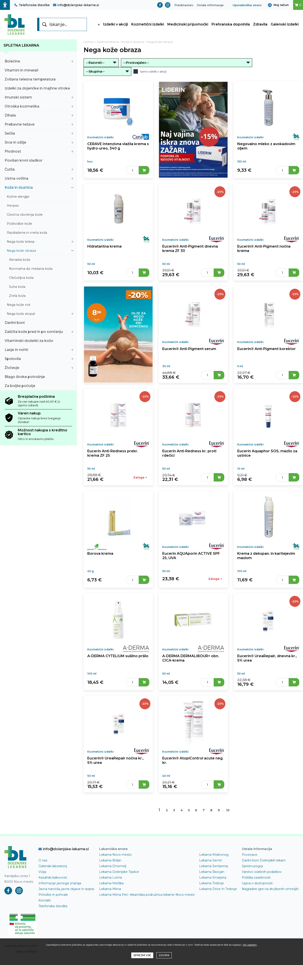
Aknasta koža (41, 260)
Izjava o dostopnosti (257, 886)
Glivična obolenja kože (40, 215)
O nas (42, 863)
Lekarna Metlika (111, 886)
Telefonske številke (32, 5)
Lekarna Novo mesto (115, 858)
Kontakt (44, 903)
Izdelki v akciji (115, 25)
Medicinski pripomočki (187, 25)
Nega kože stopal (40, 314)
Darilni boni (39, 323)
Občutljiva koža (41, 278)
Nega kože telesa (40, 242)
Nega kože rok (40, 305)
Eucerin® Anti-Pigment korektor (266, 350)
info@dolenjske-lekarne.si (76, 5)
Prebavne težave (39, 125)
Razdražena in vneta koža (40, 233)
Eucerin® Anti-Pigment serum (189, 350)
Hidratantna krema (104, 247)
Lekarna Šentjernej (213, 869)
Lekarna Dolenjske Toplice (119, 875)
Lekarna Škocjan (211, 875)
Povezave (249, 858)
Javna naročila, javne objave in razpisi (66, 892)
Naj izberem (250, 944)
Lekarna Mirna (110, 892)
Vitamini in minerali (39, 71)
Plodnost (39, 152)
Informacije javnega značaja (59, 886)
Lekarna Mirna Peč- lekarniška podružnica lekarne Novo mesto (147, 898)
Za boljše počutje (39, 386)
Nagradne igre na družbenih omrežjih (270, 892)
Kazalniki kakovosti (52, 881)
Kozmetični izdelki (147, 25)
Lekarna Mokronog (213, 858)
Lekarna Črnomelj (112, 869)
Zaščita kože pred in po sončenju (39, 332)
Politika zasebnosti (256, 881)
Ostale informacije (210, 5)
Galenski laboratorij (52, 869)
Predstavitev (183, 5)
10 (228, 813)
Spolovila (39, 359)
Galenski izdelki (285, 25)
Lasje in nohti (39, 350)
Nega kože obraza (40, 251)
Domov (89, 42)
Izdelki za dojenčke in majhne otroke (39, 89)
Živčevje (39, 368)
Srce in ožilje (39, 143)
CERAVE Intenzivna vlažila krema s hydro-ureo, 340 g (118, 147)
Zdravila (260, 25)
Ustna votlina (39, 179)
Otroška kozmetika (39, 107)
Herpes (40, 206)
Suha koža (41, 287)
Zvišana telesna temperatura (39, 80)
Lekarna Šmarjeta (212, 881)
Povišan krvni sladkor (39, 161)
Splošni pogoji (252, 869)
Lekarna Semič (210, 863)
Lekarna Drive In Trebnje (218, 892)
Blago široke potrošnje (39, 377)
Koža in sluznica (39, 188)
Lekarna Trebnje (211, 886)
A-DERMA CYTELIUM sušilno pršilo (118, 658)
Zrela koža (41, 296)
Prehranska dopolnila (231, 25)
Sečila (39, 134)
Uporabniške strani (247, 5)
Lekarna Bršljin (110, 863)
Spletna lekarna (21, 46)
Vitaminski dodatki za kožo (39, 341)
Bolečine (39, 62)
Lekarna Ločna (110, 881)
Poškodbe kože (40, 224)
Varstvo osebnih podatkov (262, 875)
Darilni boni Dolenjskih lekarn (264, 863)
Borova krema (100, 556)
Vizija (42, 875)
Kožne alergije (40, 197)
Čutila (39, 170)
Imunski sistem (39, 98)
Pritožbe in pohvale (53, 898)
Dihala (39, 116)
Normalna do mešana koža (41, 269)
